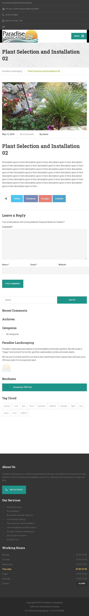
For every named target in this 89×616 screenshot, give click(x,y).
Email (33, 265)
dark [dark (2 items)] (23, 406)
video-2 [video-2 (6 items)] (24, 413)
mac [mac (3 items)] (81, 406)
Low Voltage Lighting (16, 519)
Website (62, 265)
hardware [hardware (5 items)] (41, 406)
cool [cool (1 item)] (16, 406)
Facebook (31, 198)
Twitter (17, 198)
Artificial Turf (12, 539)
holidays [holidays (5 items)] (63, 406)
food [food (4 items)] (31, 406)
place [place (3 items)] (6, 413)
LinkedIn (59, 198)
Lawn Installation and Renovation (21, 527)
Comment (7, 227)
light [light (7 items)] (73, 406)
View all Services (14, 507)
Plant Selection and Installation (20, 523)
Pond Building (13, 511)
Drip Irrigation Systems (17, 535)
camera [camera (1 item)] (7, 406)
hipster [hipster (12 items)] (53, 406)
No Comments (27, 134)
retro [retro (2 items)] (15, 413)
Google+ (45, 198)
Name (5, 265)
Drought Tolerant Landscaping (20, 531)
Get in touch (14, 490)
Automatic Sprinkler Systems (20, 515)
